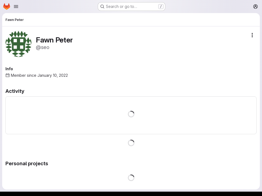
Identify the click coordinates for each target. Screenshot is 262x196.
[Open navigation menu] (16, 6)
